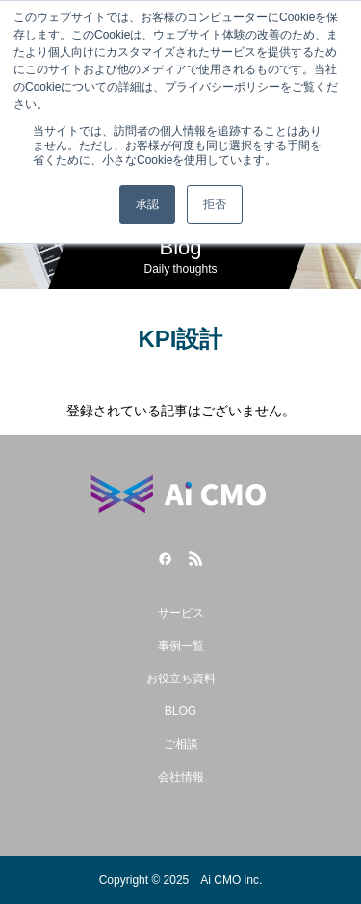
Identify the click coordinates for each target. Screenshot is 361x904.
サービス (181, 613)
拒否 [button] (214, 204)
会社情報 (181, 777)
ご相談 (181, 744)
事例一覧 (181, 645)
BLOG (180, 711)
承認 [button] (147, 204)
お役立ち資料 (181, 678)
